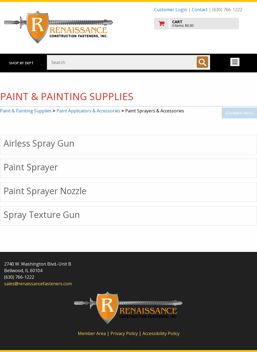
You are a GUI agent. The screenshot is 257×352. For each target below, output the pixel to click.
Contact (200, 10)
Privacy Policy (124, 333)
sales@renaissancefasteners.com (38, 284)
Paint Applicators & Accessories (88, 111)
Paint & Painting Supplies (26, 111)
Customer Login (170, 10)
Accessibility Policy (161, 333)
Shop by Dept (21, 62)
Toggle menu (235, 62)
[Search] (202, 62)
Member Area (92, 333)
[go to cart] (203, 24)
